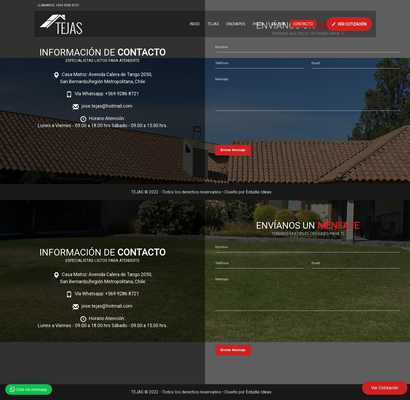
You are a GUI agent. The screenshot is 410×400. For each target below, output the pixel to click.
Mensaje (221, 79)
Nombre (221, 47)
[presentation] (255, 126)
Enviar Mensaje (233, 150)
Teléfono (222, 63)
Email (316, 63)
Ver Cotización (384, 387)
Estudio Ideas (258, 191)
